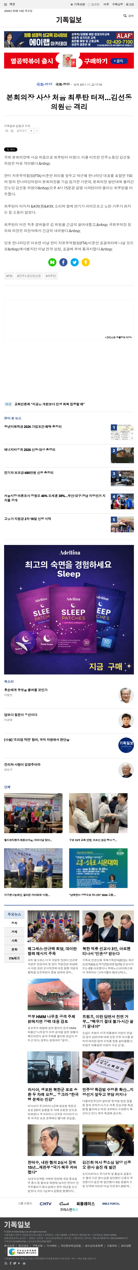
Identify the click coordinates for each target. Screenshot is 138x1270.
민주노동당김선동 (30, 276)
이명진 (8, 695)
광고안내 (23, 1246)
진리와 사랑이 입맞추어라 (22, 764)
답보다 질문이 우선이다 (20, 715)
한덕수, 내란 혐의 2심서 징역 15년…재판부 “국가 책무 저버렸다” (52, 1167)
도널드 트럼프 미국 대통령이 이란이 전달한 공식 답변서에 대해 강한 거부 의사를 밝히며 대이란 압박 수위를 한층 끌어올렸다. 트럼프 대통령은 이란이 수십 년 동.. (108, 1039)
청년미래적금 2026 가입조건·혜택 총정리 (33, 426)
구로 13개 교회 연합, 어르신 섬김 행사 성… (93, 840)
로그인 (130, 4)
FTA (10, 276)
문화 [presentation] (14, 949)
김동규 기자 (23, 126)
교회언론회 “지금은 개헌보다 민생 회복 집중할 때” (49, 404)
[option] (36, 818)
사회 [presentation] (14, 941)
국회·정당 (44, 85)
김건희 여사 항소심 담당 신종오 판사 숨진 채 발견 (106, 1165)
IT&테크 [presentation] (14, 958)
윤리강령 (126, 1246)
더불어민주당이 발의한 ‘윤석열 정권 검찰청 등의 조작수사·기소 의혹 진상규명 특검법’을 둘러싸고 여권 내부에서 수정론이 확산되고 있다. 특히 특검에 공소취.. (107, 1107)
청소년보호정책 (94, 1246)
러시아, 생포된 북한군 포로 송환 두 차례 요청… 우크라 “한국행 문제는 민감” (53, 1094)
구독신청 (117, 4)
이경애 (8, 720)
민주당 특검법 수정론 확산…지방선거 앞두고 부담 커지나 (108, 1092)
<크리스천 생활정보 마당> (118, 337)
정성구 (8, 770)
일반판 (95, 4)
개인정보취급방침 (71, 1246)
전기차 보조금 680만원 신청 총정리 (28, 473)
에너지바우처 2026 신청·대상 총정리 (29, 449)
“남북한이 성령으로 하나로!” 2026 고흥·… (92, 895)
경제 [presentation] (14, 932)
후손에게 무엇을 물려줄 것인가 (25, 690)
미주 (106, 4)
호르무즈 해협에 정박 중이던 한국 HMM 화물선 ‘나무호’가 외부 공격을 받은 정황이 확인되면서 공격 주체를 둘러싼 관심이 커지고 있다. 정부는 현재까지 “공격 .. (53, 1034)
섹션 (9, 4)
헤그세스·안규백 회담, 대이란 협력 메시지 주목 (52, 951)
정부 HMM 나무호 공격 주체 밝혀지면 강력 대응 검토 (51, 1019)
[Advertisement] (69, 371)
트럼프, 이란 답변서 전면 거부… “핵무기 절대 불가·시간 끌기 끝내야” (107, 1021)
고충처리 (112, 1246)
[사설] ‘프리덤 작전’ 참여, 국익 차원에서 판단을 (36, 739)
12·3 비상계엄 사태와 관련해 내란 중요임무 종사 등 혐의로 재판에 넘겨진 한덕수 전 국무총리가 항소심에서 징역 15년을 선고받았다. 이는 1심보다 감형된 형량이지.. (53, 1185)
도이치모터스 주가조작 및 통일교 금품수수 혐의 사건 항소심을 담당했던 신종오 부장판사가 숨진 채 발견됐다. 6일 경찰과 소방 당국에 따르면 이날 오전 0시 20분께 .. (107, 1180)
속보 (8, 404)
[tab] (14, 923)
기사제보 (52, 1246)
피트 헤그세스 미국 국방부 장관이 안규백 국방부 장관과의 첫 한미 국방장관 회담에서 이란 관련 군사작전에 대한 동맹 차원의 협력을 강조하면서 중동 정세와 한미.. (53, 966)
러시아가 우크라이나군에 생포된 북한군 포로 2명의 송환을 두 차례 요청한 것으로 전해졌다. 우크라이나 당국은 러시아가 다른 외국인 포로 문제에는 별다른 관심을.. (52, 1112)
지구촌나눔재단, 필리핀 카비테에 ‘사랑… (27, 895)
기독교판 (79, 4)
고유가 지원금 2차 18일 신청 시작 (27, 519)
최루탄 (52, 276)
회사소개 (9, 1246)
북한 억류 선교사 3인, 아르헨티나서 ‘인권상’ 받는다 (106, 951)
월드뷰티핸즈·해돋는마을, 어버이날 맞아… (28, 840)
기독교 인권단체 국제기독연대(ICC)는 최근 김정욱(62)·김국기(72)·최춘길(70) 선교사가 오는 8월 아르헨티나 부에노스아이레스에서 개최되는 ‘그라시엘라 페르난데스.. (108, 966)
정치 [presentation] (14, 923)
